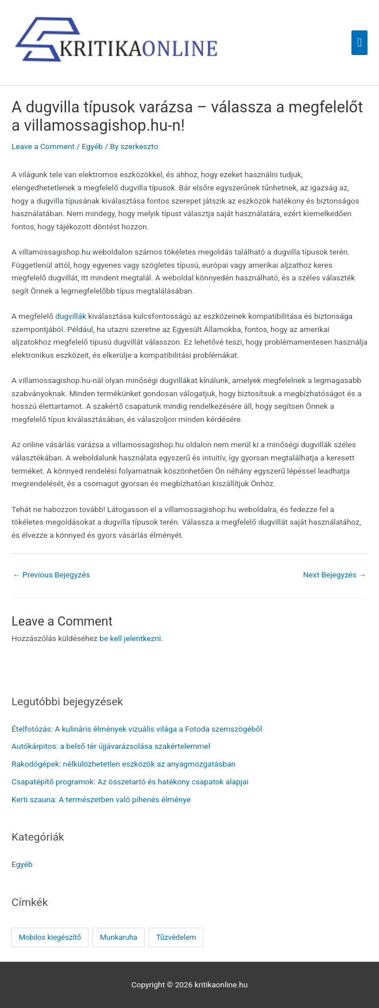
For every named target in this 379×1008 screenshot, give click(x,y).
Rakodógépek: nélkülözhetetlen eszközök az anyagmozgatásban (123, 763)
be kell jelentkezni (130, 638)
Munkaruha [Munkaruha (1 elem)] (118, 937)
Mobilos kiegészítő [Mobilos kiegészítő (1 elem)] (50, 937)
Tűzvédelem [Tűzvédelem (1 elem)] (176, 937)
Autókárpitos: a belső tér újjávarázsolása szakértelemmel (110, 746)
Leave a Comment (43, 146)
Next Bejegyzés (334, 574)
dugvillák (70, 316)
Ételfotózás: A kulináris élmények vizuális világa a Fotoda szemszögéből (136, 728)
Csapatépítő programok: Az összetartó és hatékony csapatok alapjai (130, 781)
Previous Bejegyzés (51, 574)
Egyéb (92, 146)
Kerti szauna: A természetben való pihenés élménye (101, 799)
